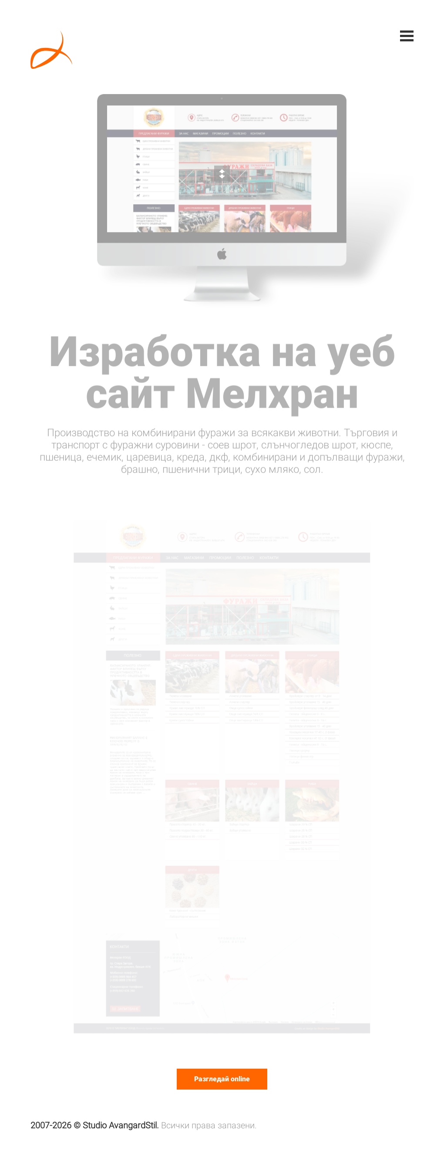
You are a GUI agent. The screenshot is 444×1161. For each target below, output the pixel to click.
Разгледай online (222, 1079)
